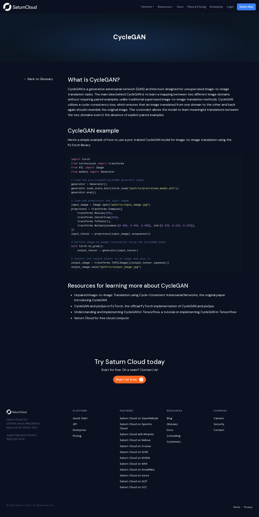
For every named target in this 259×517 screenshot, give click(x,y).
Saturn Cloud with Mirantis (137, 434)
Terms (236, 507)
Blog (169, 418)
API (75, 424)
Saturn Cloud (84, 318)
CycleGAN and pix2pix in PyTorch (98, 306)
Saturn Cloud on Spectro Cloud (136, 426)
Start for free (129, 379)
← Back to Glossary (38, 79)
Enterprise (216, 6)
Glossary (172, 424)
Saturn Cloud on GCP (133, 481)
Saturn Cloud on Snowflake (137, 469)
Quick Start (80, 418)
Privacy (248, 507)
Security (219, 424)
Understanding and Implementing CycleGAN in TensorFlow (117, 312)
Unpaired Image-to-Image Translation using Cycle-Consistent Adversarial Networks (136, 295)
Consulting (173, 436)
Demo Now (246, 6)
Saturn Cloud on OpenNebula (139, 418)
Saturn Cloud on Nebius (135, 440)
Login (230, 6)
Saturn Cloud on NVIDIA (135, 458)
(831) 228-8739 (15, 439)
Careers (219, 418)
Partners (146, 6)
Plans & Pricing (196, 6)
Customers (174, 441)
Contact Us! (149, 370)
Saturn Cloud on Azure (134, 475)
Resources (164, 6)
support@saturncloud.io (21, 435)
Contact (219, 430)
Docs (180, 6)
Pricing (77, 436)
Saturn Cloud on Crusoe (135, 446)
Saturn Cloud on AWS (134, 463)
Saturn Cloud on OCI (133, 487)
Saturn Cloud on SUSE (134, 452)
